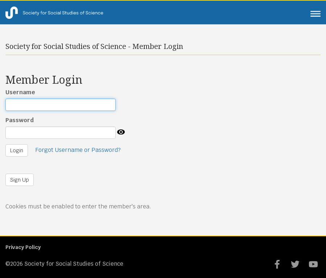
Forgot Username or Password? (78, 150)
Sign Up (19, 180)
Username (20, 92)
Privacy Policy (23, 247)
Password (19, 120)
